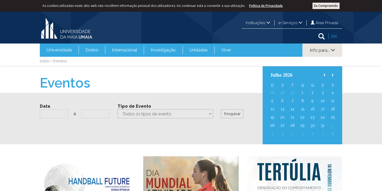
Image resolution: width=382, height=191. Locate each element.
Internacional (124, 50)
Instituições (258, 22)
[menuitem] (59, 50)
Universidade (59, 50)
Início (44, 61)
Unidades (198, 50)
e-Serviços (290, 22)
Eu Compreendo (326, 5)
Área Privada (324, 22)
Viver (226, 50)
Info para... (322, 50)
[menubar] (139, 50)
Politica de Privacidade (266, 5)
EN (334, 36)
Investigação (163, 50)
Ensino (91, 50)
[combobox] (165, 113)
